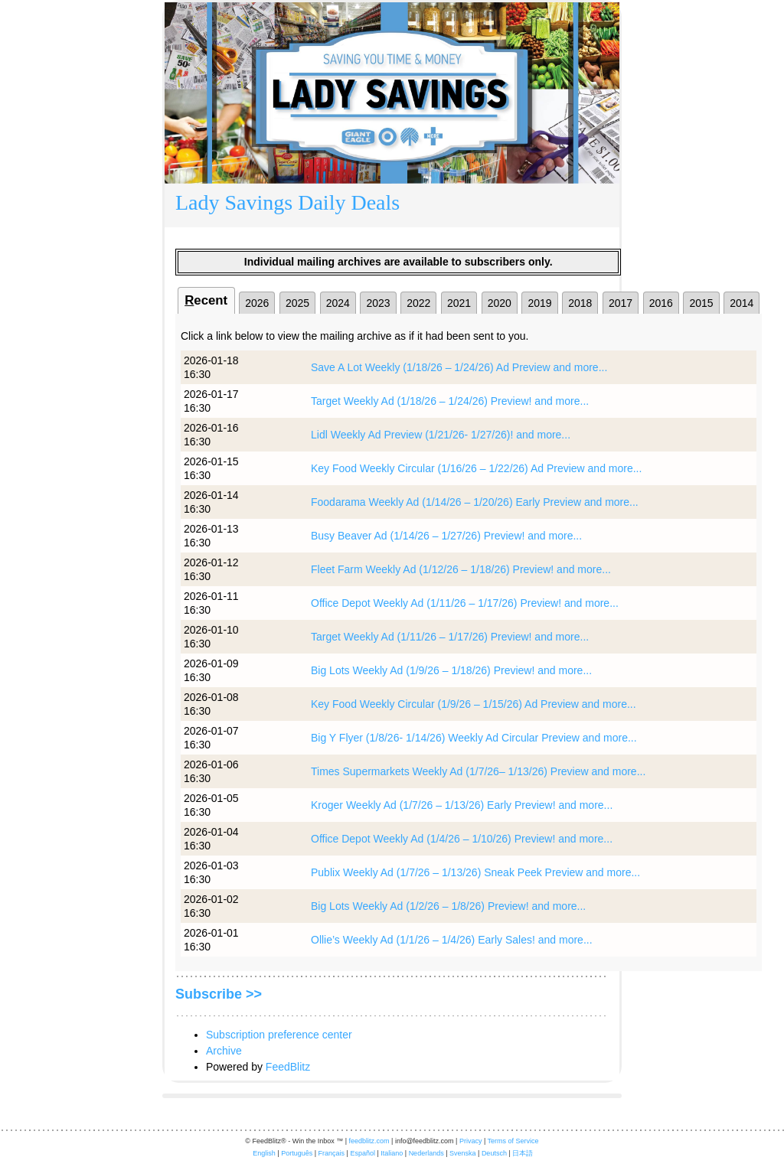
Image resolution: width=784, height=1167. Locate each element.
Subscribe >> (218, 994)
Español (362, 1153)
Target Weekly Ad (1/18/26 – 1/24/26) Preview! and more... (450, 401)
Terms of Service (513, 1141)
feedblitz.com (369, 1141)
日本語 (522, 1153)
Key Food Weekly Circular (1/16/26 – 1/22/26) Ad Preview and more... (476, 468)
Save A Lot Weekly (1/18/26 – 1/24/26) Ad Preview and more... (459, 367)
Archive (224, 1051)
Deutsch (494, 1153)
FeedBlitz (288, 1067)
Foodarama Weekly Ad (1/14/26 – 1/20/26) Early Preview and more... (475, 502)
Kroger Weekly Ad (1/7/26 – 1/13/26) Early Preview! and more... (461, 805)
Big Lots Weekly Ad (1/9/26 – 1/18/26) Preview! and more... (451, 670)
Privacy (470, 1141)
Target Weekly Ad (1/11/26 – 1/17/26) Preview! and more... (450, 637)
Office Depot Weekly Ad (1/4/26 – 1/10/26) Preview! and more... (461, 839)
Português (296, 1153)
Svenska (462, 1153)
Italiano (392, 1153)
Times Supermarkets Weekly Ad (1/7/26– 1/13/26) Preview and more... (478, 771)
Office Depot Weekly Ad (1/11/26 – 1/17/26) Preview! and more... (465, 603)
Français (331, 1153)
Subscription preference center (279, 1034)
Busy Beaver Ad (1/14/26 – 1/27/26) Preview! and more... (446, 536)
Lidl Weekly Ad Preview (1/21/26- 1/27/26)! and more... (440, 435)
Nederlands (426, 1153)
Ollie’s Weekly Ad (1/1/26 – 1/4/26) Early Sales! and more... (452, 940)
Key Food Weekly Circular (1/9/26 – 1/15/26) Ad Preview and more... (473, 704)
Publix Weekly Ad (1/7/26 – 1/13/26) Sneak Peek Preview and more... (475, 872)
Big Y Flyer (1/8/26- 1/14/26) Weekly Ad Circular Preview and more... (474, 738)
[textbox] (392, 205)
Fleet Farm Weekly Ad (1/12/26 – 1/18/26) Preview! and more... (461, 569)
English (264, 1153)
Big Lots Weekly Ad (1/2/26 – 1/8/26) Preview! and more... (448, 906)
